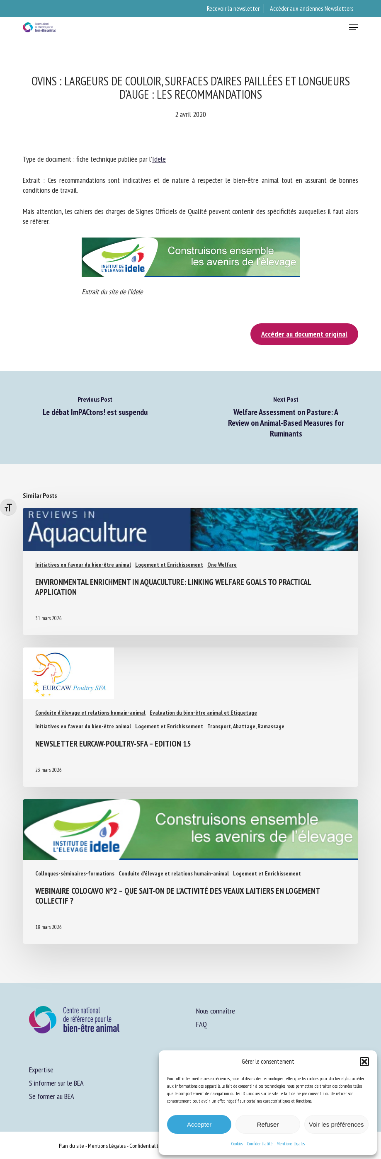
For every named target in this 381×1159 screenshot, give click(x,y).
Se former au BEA (51, 1096)
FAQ (201, 1024)
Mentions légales (291, 1143)
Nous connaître (215, 1011)
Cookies (237, 1143)
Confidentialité (259, 1143)
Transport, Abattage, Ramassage (245, 726)
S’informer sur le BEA (56, 1083)
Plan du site (71, 1145)
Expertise (41, 1069)
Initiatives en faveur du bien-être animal (83, 564)
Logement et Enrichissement (169, 564)
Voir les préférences (336, 1124)
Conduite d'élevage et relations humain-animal (90, 712)
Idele (159, 159)
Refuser (268, 1124)
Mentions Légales (107, 1145)
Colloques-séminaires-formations (74, 873)
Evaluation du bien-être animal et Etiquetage (203, 712)
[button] (364, 1061)
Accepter (199, 1124)
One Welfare (222, 564)
